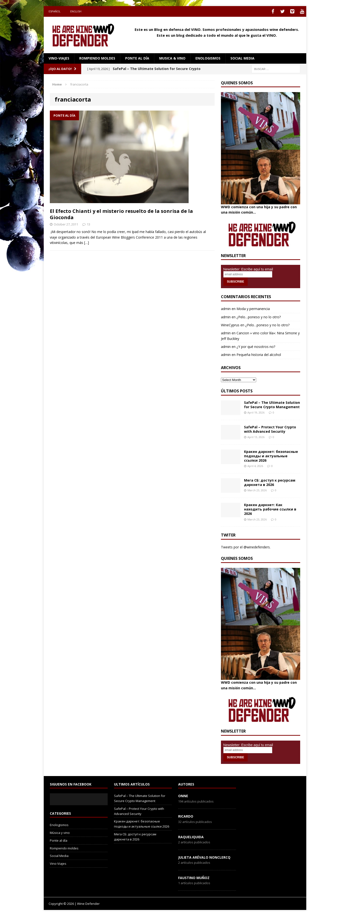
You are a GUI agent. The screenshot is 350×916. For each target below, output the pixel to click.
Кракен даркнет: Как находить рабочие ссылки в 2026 (270, 509)
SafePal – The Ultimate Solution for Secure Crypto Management (272, 404)
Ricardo (185, 816)
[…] (86, 242)
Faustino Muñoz (194, 877)
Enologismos (207, 58)
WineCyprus (230, 325)
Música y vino (60, 832)
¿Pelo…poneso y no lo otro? (258, 317)
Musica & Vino (172, 58)
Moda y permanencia (253, 308)
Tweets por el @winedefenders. (246, 547)
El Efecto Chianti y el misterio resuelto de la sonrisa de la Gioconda (121, 214)
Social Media (59, 856)
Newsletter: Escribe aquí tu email (248, 269)
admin (226, 308)
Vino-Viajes (59, 58)
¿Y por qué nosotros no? (255, 346)
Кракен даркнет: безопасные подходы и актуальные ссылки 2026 (271, 456)
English (75, 11)
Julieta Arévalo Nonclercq (204, 857)
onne (183, 796)
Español (55, 11)
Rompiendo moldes (97, 58)
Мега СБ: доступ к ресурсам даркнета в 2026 (269, 482)
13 (88, 224)
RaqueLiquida (191, 837)
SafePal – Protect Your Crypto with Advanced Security (270, 429)
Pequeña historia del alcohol (258, 354)
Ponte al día (137, 58)
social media (242, 58)
